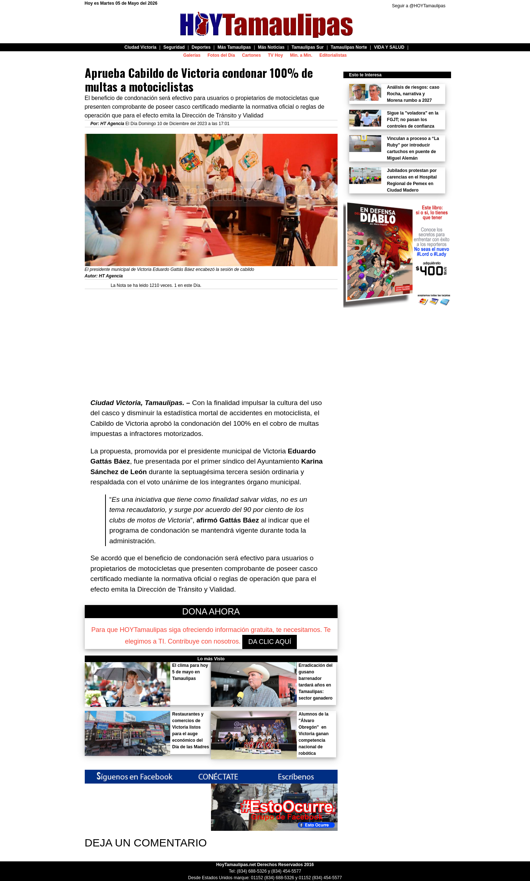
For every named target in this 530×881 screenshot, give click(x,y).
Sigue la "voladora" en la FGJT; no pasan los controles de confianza (412, 120)
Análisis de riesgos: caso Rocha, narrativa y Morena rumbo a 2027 (413, 94)
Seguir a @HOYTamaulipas (419, 5)
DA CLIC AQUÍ (269, 641)
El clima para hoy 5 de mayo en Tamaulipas (190, 672)
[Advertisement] (211, 340)
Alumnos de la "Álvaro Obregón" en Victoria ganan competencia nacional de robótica (313, 734)
